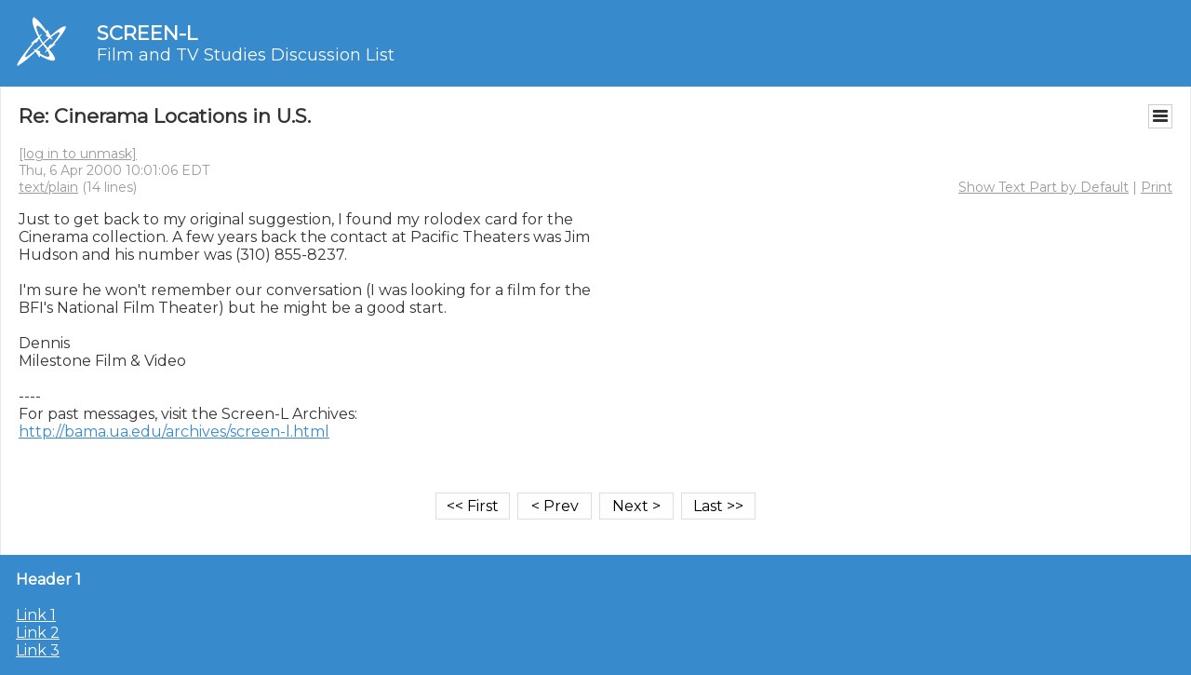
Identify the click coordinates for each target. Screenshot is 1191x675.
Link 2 (38, 632)
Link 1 (36, 615)
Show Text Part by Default (1043, 187)
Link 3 (38, 650)
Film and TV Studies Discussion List (246, 55)
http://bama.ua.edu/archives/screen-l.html (174, 431)
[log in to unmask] (78, 153)
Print (1156, 187)
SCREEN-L (147, 33)
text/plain (48, 187)
